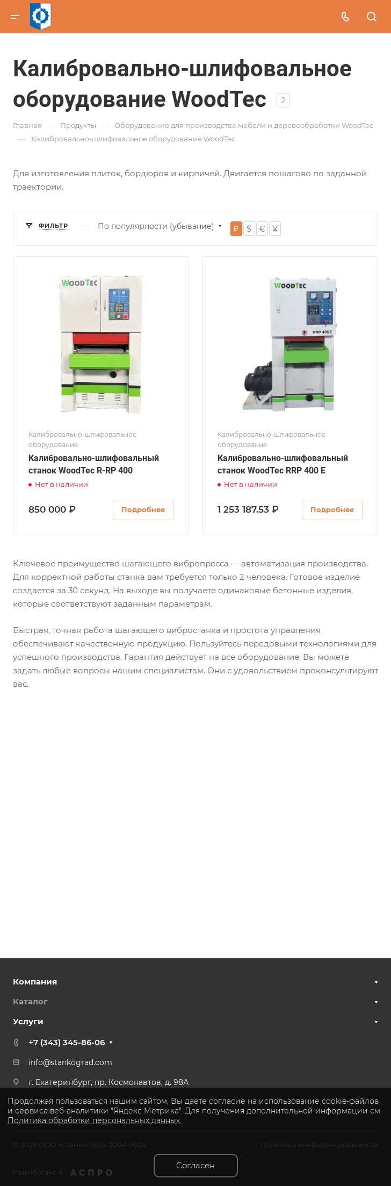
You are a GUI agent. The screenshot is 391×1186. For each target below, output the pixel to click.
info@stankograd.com (70, 1062)
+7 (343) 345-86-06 (66, 1042)
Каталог (30, 1001)
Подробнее (143, 509)
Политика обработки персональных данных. (95, 1120)
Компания (35, 981)
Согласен (195, 1165)
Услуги (28, 1021)
